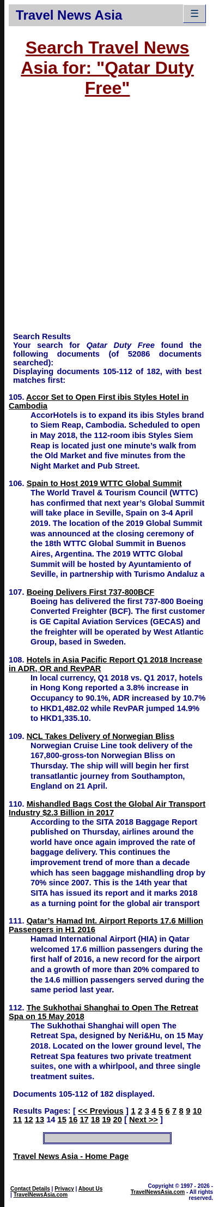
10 (197, 1111)
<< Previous (100, 1111)
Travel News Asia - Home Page (71, 1156)
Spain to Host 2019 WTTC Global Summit (104, 483)
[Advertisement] (103, 219)
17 (84, 1119)
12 (28, 1119)
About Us (90, 1189)
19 (106, 1119)
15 (62, 1119)
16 (73, 1119)
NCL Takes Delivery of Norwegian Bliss (101, 736)
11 (17, 1119)
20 (117, 1119)
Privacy (64, 1189)
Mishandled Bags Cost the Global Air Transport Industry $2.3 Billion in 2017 (107, 808)
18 (95, 1119)
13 (39, 1119)
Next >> (143, 1119)
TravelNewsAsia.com (41, 1195)
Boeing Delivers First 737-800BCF (91, 592)
